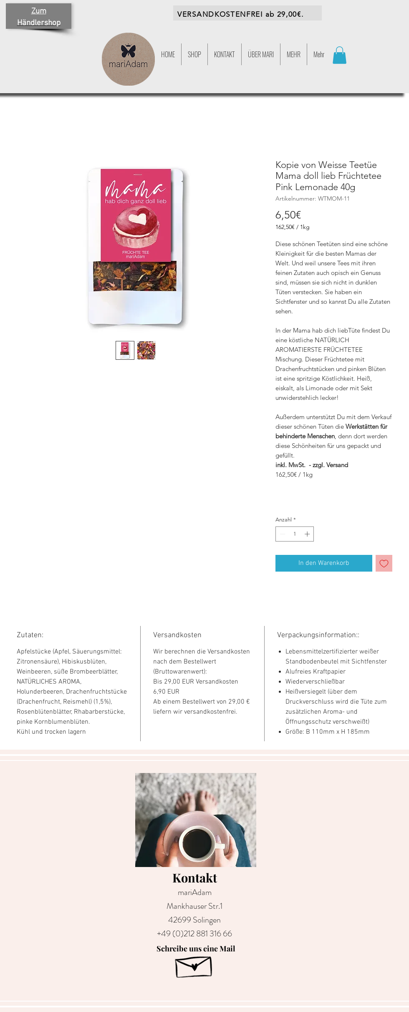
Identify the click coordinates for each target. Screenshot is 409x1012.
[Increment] (308, 534)
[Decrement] (282, 534)
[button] (293, 54)
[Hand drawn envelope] (194, 963)
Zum (38, 11)
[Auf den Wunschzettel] (384, 563)
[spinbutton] (295, 534)
